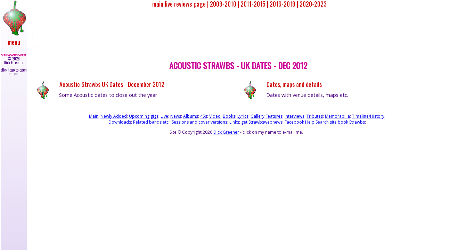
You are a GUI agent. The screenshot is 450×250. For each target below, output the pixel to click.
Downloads (119, 122)
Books (229, 116)
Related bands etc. (151, 122)
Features (274, 116)
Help (309, 122)
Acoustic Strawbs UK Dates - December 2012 (111, 84)
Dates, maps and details (294, 84)
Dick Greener (226, 132)
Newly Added (113, 116)
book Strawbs (351, 122)
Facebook (294, 122)
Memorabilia (337, 116)
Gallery (257, 116)
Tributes (314, 116)
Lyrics (242, 116)
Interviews (294, 116)
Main (93, 116)
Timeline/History (368, 116)
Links (234, 122)
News (175, 116)
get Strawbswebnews (262, 122)
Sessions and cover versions (199, 122)
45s (203, 116)
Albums (190, 116)
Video (215, 116)
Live (164, 116)
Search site (326, 122)
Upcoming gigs (143, 116)
